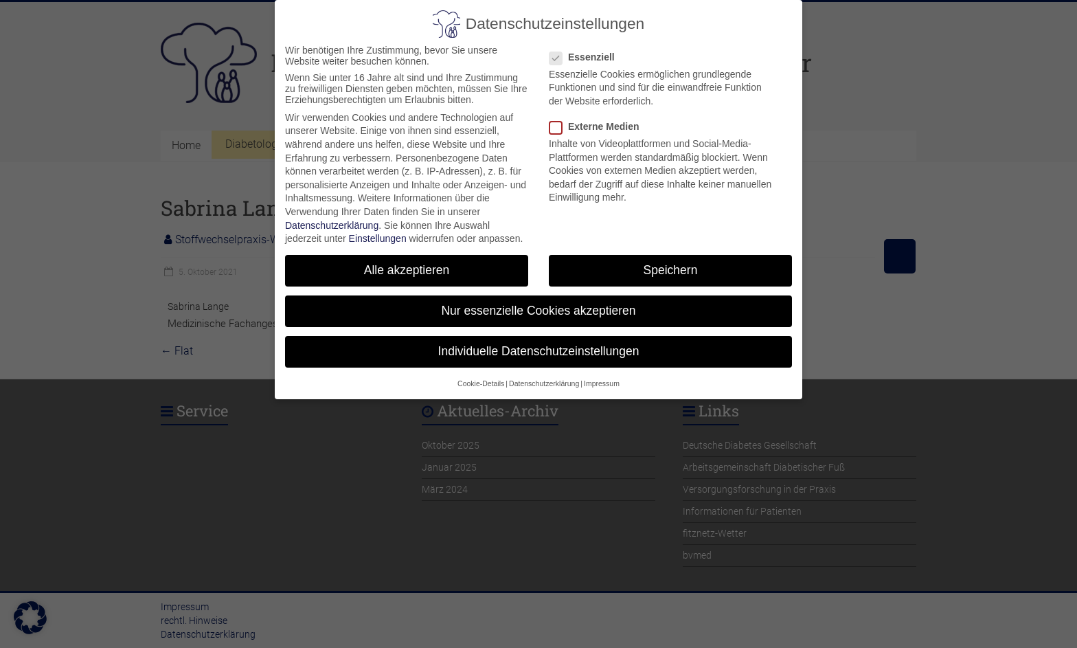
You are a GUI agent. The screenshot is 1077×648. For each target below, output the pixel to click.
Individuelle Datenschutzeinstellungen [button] (538, 345)
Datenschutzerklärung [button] (544, 376)
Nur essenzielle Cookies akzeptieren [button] (538, 304)
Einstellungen (378, 232)
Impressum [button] (602, 376)
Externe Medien (599, 119)
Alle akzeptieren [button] (407, 264)
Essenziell (587, 50)
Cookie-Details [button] (480, 376)
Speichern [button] (671, 264)
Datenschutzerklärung (331, 218)
